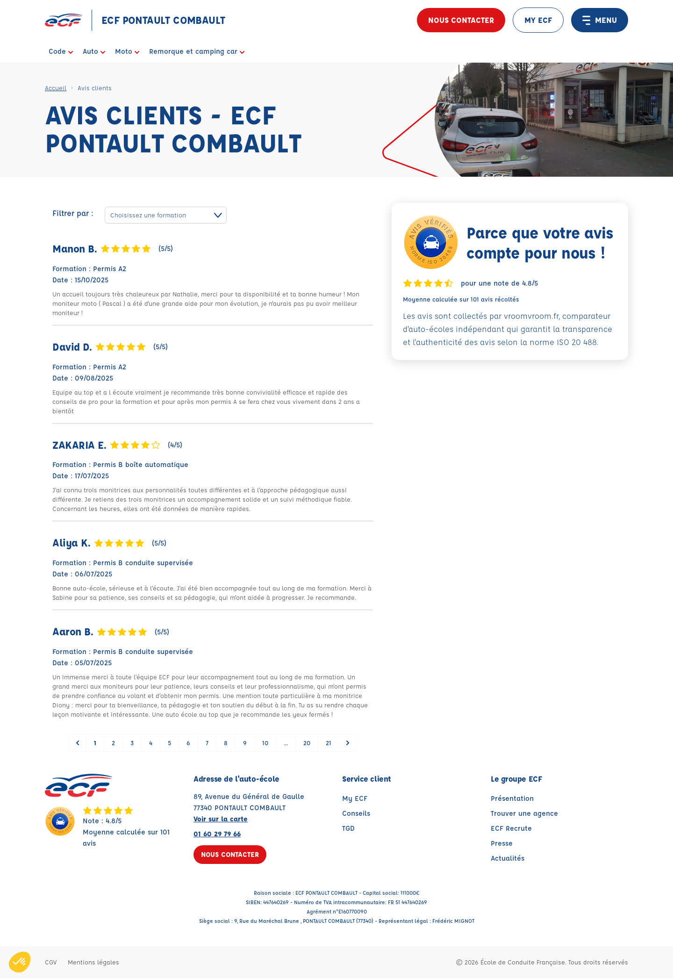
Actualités (507, 858)
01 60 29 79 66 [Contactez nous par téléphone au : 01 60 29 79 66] (217, 833)
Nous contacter (461, 20)
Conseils (356, 813)
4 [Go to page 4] (150, 743)
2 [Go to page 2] (113, 743)
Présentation (512, 798)
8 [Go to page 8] (226, 743)
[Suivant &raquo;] (348, 743)
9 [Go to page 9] (245, 743)
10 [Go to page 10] (265, 743)
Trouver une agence (524, 813)
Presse (502, 843)
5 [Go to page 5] (169, 743)
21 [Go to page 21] (328, 743)
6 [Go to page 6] (188, 743)
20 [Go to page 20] (306, 743)
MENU (599, 20)
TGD (348, 828)
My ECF (354, 798)
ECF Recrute (511, 828)
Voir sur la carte (220, 818)
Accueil (55, 88)
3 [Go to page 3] (132, 743)
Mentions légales (93, 962)
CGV (51, 962)
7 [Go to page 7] (207, 743)
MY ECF (538, 20)
